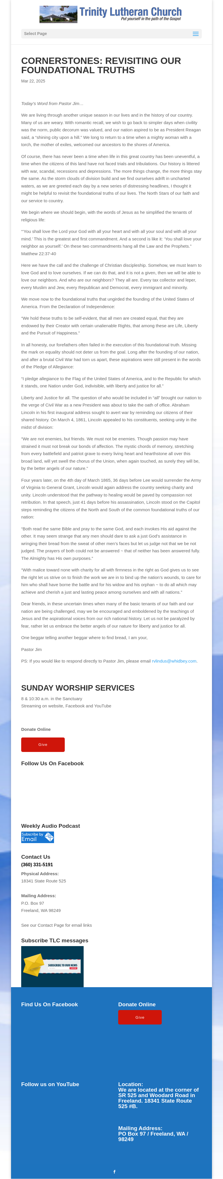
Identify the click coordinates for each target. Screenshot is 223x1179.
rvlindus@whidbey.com (174, 661)
